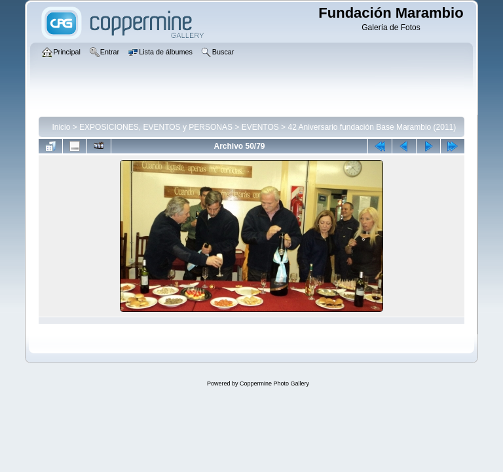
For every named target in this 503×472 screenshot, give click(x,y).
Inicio (61, 127)
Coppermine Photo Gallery (274, 383)
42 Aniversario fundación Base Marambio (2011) (372, 127)
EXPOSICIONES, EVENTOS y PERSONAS (156, 127)
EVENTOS (260, 127)
